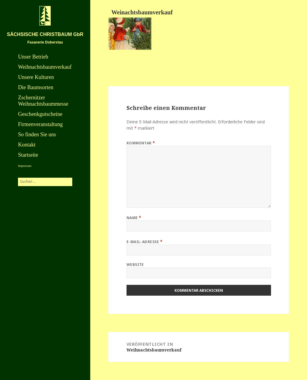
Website (135, 264)
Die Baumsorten (35, 87)
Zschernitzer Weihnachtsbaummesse (43, 101)
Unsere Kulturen (36, 77)
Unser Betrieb (33, 57)
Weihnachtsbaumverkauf (44, 67)
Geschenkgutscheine (40, 114)
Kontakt (26, 145)
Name (134, 217)
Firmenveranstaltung (40, 124)
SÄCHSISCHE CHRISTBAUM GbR (45, 34)
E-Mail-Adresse (145, 241)
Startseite (28, 155)
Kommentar (141, 143)
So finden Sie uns (37, 134)
